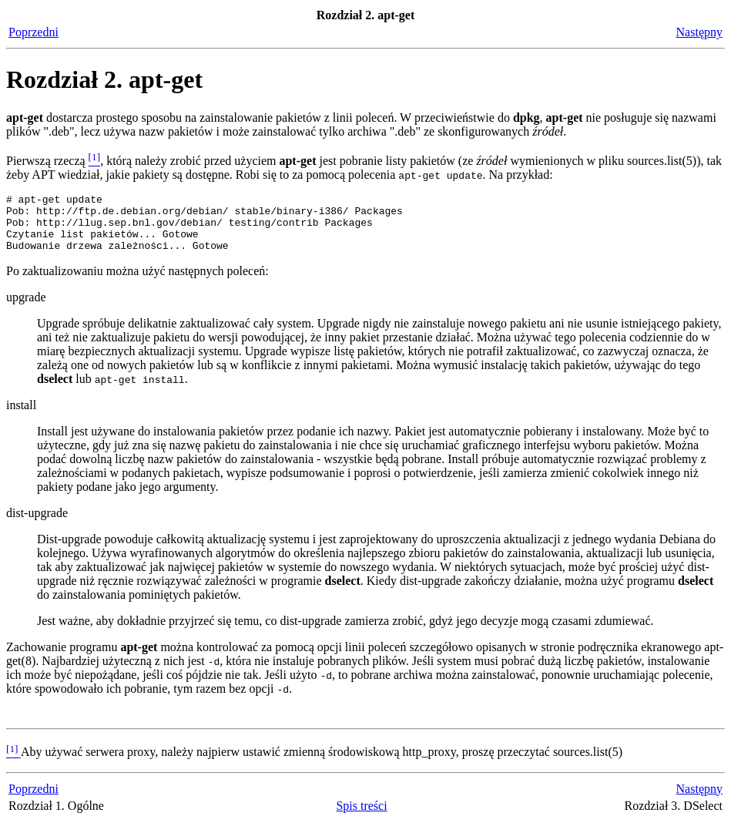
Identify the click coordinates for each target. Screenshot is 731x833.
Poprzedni (33, 32)
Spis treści (361, 817)
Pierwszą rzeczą (47, 160)
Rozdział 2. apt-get (104, 79)
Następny (699, 32)
